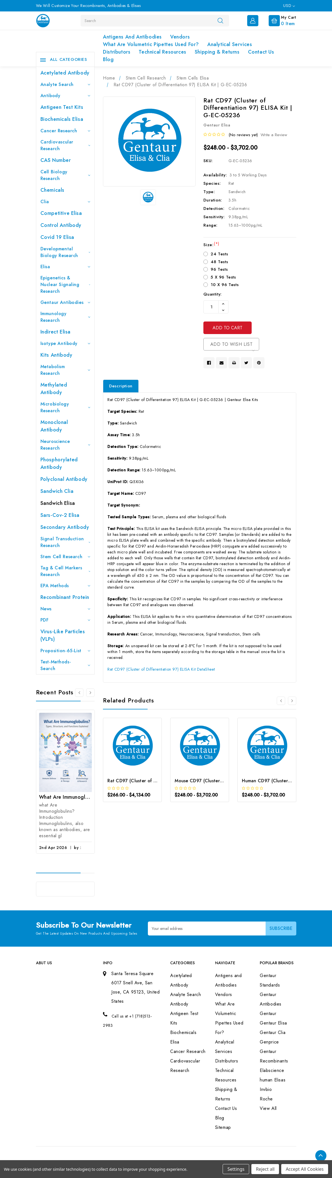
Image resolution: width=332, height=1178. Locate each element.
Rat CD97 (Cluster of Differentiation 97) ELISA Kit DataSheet (161, 669)
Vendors (180, 36)
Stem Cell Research (65, 556)
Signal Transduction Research (65, 542)
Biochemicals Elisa (61, 119)
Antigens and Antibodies (132, 36)
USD (289, 5)
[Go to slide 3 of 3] (79, 692)
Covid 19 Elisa (57, 237)
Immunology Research (65, 316)
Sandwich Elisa (57, 503)
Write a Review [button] (274, 135)
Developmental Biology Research (65, 252)
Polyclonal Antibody (64, 479)
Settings (235, 1169)
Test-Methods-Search (65, 665)
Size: (211, 245)
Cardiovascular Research (65, 145)
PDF (65, 620)
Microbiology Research (65, 407)
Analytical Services (229, 44)
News (65, 609)
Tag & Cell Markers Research (65, 571)
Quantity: (212, 294)
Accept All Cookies (305, 1169)
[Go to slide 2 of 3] (90, 692)
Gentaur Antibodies (65, 302)
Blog (108, 59)
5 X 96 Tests (223, 277)
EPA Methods (65, 585)
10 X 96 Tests (225, 285)
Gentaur (268, 1013)
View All (268, 1108)
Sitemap (223, 1127)
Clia (65, 201)
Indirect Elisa (55, 331)
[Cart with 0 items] (278, 20)
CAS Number (55, 160)
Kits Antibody (56, 355)
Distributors (116, 52)
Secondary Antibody (64, 527)
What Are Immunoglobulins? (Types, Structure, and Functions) (65, 797)
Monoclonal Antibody (54, 426)
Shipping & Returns (217, 52)
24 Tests (219, 254)
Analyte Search (65, 84)
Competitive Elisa (61, 213)
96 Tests (219, 269)
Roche (266, 1099)
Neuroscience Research (65, 444)
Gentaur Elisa (273, 1023)
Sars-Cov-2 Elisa (60, 515)
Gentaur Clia (272, 1032)
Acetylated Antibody (65, 72)
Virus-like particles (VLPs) (62, 635)
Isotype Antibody (65, 343)
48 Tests (219, 262)
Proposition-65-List (65, 650)
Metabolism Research (65, 369)
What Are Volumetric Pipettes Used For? (151, 44)
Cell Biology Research (65, 175)
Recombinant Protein (64, 597)
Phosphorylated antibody (59, 463)
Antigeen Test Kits (61, 107)
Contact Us (261, 52)
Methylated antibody (53, 388)
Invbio (266, 1089)
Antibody (65, 95)
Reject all (265, 1169)
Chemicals (52, 190)
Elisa (65, 266)
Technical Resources (162, 52)
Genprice (269, 1042)
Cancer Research (65, 131)
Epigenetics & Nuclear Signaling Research (65, 284)
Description (121, 386)
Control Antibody (61, 225)
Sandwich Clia (57, 491)
